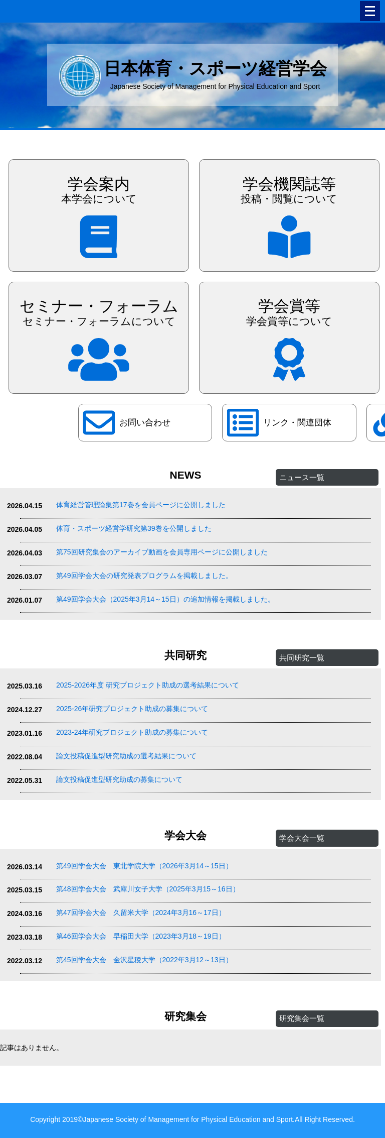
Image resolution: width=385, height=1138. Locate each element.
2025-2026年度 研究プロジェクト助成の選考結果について (147, 685)
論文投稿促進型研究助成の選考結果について (126, 756)
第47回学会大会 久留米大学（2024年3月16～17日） (141, 912)
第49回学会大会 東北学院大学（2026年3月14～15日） (144, 866)
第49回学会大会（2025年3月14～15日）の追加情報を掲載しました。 (165, 599)
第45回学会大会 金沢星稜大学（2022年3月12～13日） (144, 960)
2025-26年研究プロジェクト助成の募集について (132, 709)
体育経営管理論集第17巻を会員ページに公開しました (141, 505)
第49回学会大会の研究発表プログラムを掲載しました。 (144, 576)
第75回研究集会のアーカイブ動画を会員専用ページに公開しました (162, 552)
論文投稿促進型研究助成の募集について (119, 779)
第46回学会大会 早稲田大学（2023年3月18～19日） (141, 936)
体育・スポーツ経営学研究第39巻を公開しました (134, 528)
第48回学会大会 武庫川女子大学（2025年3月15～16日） (148, 889)
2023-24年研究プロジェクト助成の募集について (132, 732)
